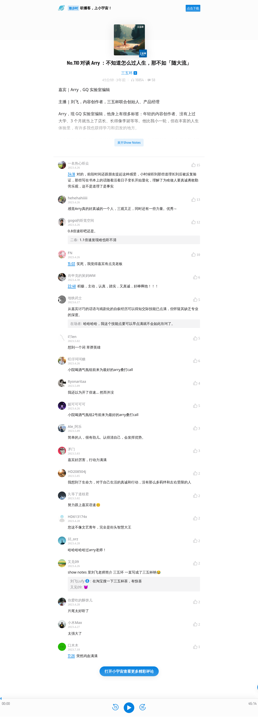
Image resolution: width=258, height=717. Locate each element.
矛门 (71, 449)
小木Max (75, 622)
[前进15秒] (142, 707)
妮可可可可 (76, 404)
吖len (72, 336)
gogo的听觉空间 (81, 220)
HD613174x (77, 516)
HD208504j (77, 471)
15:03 (71, 263)
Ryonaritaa (77, 381)
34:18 (71, 174)
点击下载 (193, 8)
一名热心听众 (78, 163)
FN (70, 252)
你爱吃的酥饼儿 (80, 600)
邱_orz (73, 539)
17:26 (71, 656)
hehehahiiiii (77, 198)
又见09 (73, 561)
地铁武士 (75, 297)
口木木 (73, 645)
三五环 (127, 72)
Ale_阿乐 (75, 426)
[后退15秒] (115, 707)
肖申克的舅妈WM (81, 275)
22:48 (72, 286)
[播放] (129, 707)
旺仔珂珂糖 (76, 359)
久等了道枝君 (78, 494)
